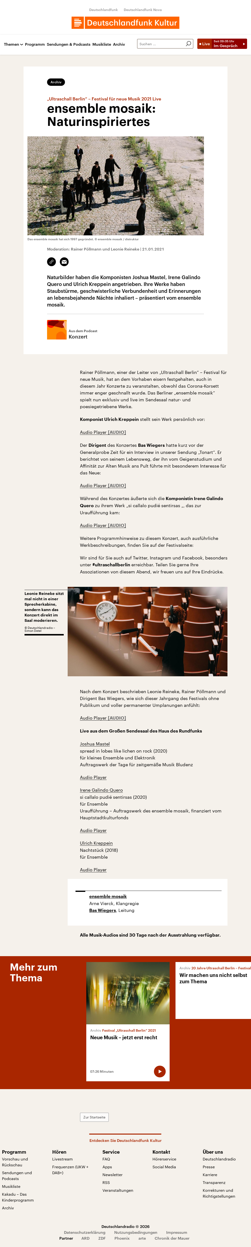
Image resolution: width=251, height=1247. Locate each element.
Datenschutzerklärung (84, 1232)
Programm (35, 44)
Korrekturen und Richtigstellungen (219, 1193)
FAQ (106, 1159)
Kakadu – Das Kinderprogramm (18, 1197)
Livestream (62, 1159)
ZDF (102, 1238)
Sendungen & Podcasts (68, 44)
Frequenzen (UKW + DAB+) (70, 1169)
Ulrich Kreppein (96, 843)
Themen (11, 44)
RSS (106, 1182)
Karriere (210, 1174)
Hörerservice (164, 1159)
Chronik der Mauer (172, 1238)
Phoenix (122, 1238)
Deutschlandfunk (103, 10)
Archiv (119, 44)
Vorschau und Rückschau (15, 1162)
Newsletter (112, 1174)
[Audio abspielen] (160, 1071)
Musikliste (101, 44)
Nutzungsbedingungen (135, 1232)
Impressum (176, 1232)
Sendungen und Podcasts (17, 1175)
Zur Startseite (94, 1117)
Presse (209, 1166)
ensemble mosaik (108, 896)
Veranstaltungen (117, 1190)
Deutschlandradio (219, 1159)
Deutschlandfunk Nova (143, 10)
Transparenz (214, 1182)
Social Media (164, 1166)
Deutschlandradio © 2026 (125, 1226)
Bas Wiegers (102, 910)
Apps (107, 1166)
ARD (85, 1238)
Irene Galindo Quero (101, 790)
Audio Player (94, 432)
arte (142, 1238)
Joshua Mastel (95, 743)
